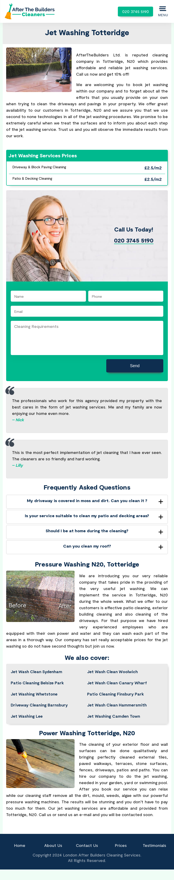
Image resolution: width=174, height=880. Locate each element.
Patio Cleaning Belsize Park (37, 682)
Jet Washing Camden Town (113, 716)
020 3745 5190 (135, 11)
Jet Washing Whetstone (34, 693)
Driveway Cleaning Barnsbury (39, 704)
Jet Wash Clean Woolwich (112, 671)
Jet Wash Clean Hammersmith (117, 704)
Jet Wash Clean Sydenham (36, 671)
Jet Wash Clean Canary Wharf (117, 682)
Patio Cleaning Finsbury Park (115, 693)
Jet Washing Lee (27, 716)
